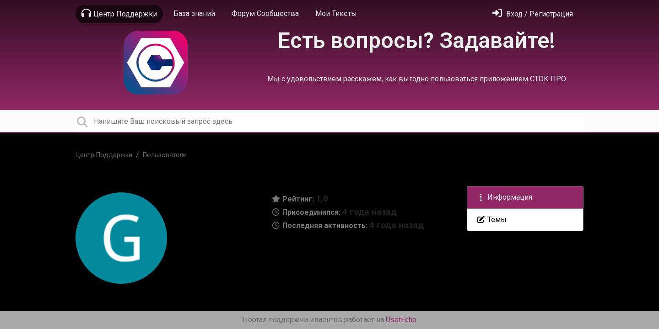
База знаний (194, 13)
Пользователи (165, 155)
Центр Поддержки (119, 13)
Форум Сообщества (265, 13)
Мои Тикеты (336, 13)
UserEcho (401, 319)
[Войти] (533, 14)
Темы (491, 219)
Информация (504, 197)
